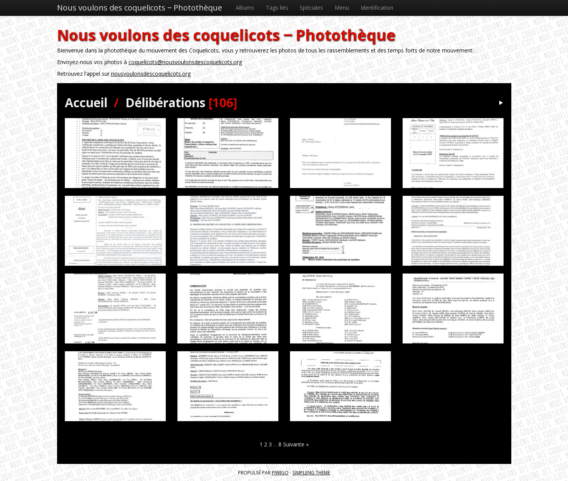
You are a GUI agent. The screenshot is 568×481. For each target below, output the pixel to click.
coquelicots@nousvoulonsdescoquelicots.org (185, 62)
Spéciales (311, 7)
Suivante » (296, 444)
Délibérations (165, 102)
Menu (342, 7)
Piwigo (280, 472)
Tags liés (277, 7)
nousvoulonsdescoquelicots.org (151, 73)
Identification (377, 7)
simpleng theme (311, 472)
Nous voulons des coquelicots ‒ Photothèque (139, 7)
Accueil (86, 102)
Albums (245, 7)
